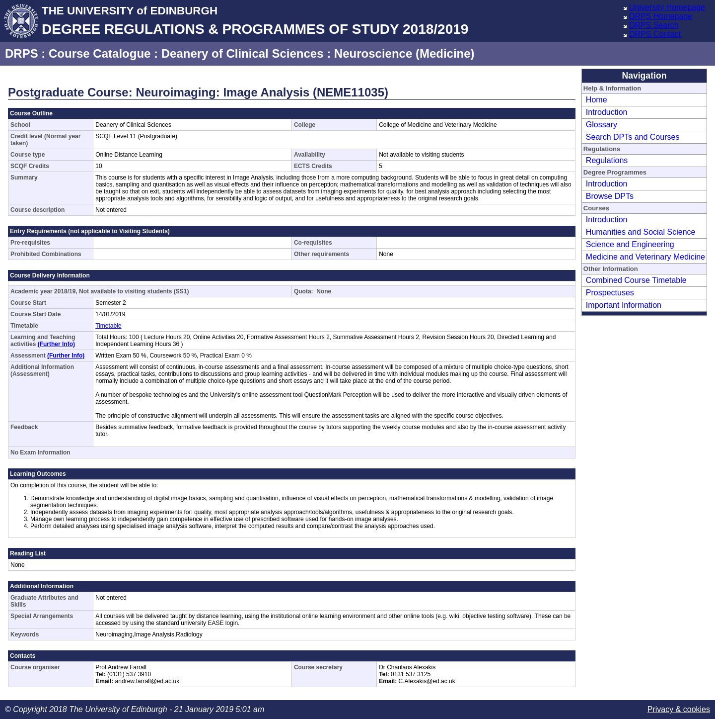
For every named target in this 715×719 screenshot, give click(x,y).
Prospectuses (610, 292)
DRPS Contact (655, 34)
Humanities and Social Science (641, 232)
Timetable (108, 325)
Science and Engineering (630, 244)
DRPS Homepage (660, 16)
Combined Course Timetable (636, 280)
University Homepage (667, 7)
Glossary (601, 124)
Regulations (607, 160)
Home (596, 99)
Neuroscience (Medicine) (404, 53)
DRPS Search (654, 25)
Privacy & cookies (678, 709)
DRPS (21, 53)
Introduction (607, 112)
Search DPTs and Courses (633, 137)
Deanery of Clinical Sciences (242, 53)
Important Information (623, 305)
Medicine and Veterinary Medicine (645, 257)
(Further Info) (56, 344)
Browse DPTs (610, 196)
